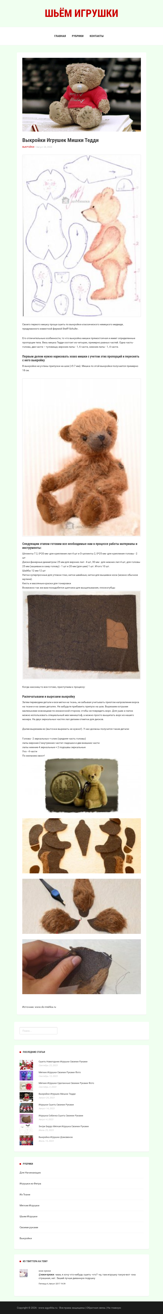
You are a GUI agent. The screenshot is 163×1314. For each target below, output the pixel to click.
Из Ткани (25, 1194)
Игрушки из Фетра (30, 1183)
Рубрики (78, 36)
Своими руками (29, 1227)
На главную (114, 1307)
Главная (60, 36)
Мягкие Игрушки (29, 1205)
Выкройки (28, 147)
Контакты (97, 36)
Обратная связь (95, 1307)
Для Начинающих (30, 1172)
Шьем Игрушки (28, 1216)
